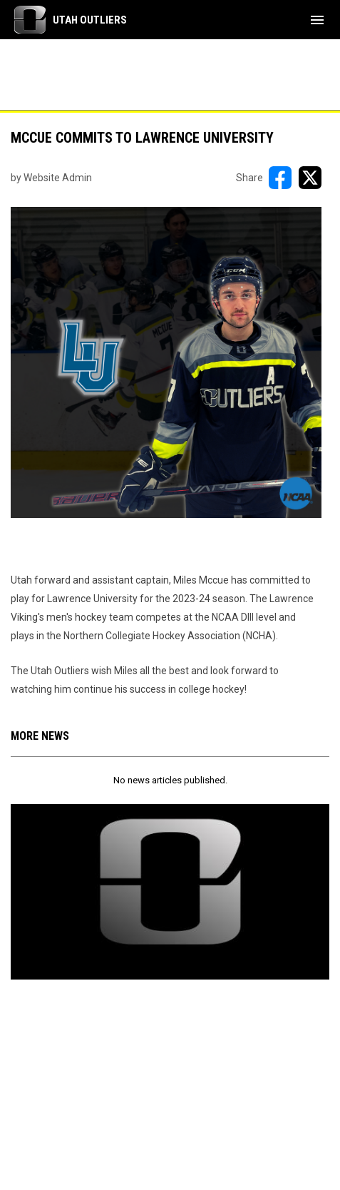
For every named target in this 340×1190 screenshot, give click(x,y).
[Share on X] (310, 177)
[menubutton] (317, 20)
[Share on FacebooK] (280, 177)
